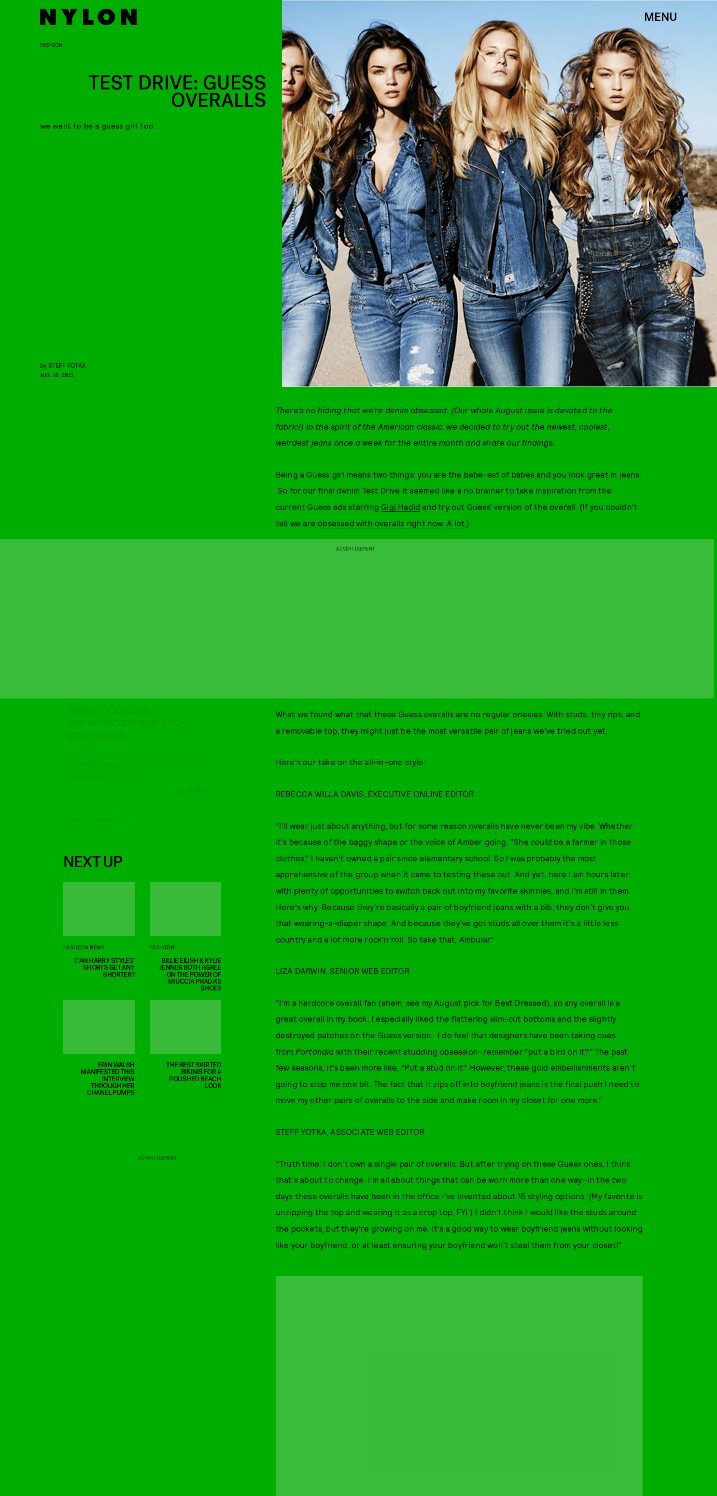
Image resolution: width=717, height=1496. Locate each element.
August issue (520, 410)
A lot (455, 523)
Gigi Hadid (400, 506)
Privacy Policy (112, 827)
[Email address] (135, 772)
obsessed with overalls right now (380, 523)
